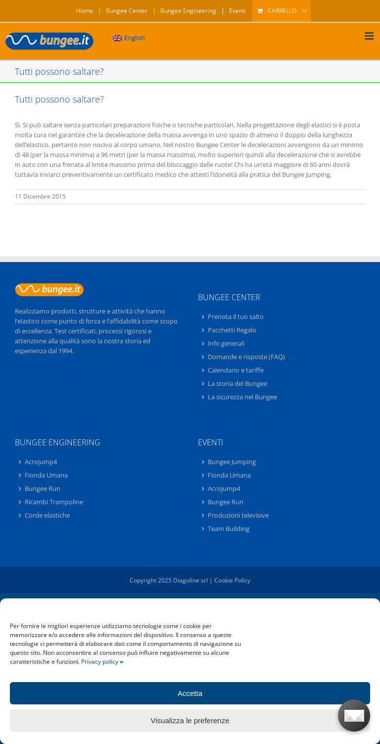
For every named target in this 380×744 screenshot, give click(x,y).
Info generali (226, 343)
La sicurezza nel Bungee (242, 396)
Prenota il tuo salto (236, 317)
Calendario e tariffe (236, 370)
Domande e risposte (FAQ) (246, 356)
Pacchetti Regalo (232, 329)
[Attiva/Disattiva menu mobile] (370, 36)
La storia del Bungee (237, 383)
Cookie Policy (232, 580)
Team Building (228, 528)
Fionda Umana (46, 475)
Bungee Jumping (232, 462)
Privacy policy (102, 661)
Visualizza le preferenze (190, 720)
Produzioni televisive (238, 515)
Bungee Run (42, 488)
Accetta (190, 693)
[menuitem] (129, 38)
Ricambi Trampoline (54, 501)
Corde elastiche (47, 515)
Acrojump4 (41, 462)
